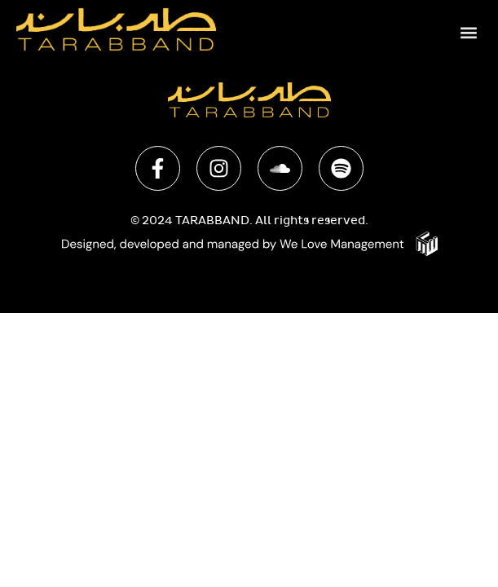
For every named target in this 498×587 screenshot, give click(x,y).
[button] (468, 32)
